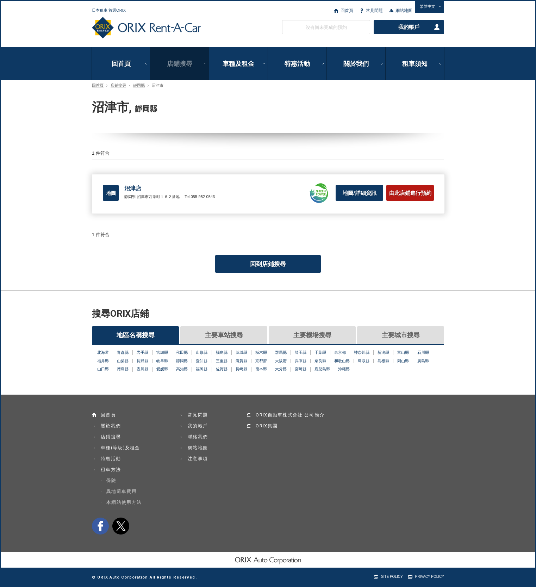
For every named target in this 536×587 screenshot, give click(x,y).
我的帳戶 (408, 27)
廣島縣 (423, 361)
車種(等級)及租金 (120, 447)
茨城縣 (241, 352)
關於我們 (356, 63)
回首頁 (347, 10)
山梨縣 (123, 361)
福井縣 (103, 361)
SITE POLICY (392, 577)
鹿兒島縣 (322, 369)
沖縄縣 (344, 369)
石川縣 (423, 352)
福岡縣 (201, 369)
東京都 (340, 352)
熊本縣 (261, 369)
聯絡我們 (198, 436)
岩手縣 (142, 352)
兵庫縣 (300, 361)
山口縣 (103, 369)
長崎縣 (241, 369)
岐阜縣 (162, 361)
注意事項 (198, 458)
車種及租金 (238, 63)
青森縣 (123, 352)
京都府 (261, 361)
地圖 (111, 193)
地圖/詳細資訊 (359, 193)
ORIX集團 (267, 425)
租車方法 (111, 469)
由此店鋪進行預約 (410, 193)
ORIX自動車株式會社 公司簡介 (290, 415)
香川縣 (142, 369)
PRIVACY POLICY (429, 577)
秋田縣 (182, 352)
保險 (111, 480)
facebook (100, 526)
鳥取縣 (363, 361)
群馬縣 (281, 352)
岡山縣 (403, 361)
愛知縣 (201, 361)
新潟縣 (383, 352)
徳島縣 (123, 369)
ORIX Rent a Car (146, 28)
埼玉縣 (300, 352)
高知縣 (182, 369)
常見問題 (374, 10)
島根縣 (383, 361)
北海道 (103, 352)
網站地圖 (403, 10)
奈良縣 (320, 361)
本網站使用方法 (124, 502)
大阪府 (281, 361)
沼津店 (132, 188)
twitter (120, 526)
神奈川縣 (361, 352)
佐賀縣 (222, 369)
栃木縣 (261, 352)
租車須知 (415, 63)
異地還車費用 (121, 491)
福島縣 (222, 352)
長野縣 (142, 361)
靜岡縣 (139, 85)
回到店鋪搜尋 (268, 263)
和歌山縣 (342, 361)
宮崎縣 (300, 369)
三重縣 (222, 361)
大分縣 (281, 369)
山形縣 (201, 352)
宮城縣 (162, 352)
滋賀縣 (241, 361)
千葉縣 (320, 352)
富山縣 (403, 352)
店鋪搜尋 (179, 63)
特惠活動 (297, 63)
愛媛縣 (162, 369)
